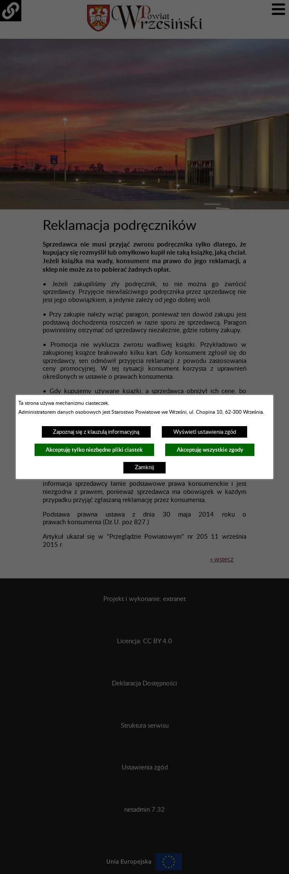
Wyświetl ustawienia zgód (204, 432)
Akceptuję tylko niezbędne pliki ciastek (94, 450)
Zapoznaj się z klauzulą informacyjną (96, 432)
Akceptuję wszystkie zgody (210, 450)
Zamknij (144, 467)
